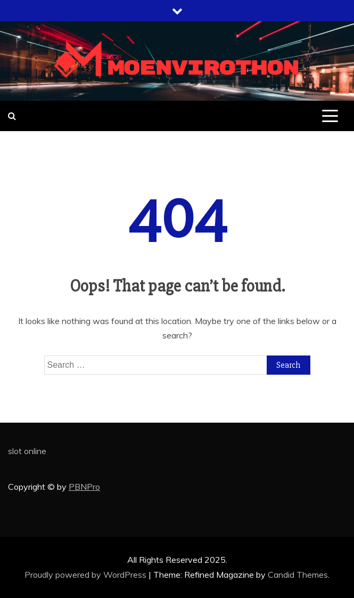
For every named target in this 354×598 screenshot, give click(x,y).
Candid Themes (298, 574)
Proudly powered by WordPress (86, 574)
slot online (27, 451)
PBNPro (84, 486)
